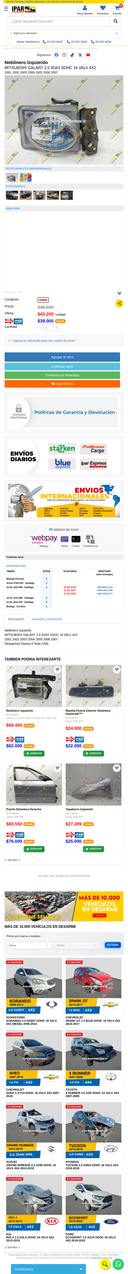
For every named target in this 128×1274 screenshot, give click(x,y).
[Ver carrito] (117, 10)
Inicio (9, 1)
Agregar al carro (62, 357)
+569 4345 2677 (105, 593)
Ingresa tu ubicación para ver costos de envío (44, 340)
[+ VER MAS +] (12, 860)
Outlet (29, 1)
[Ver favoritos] (103, 10)
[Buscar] (115, 21)
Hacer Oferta (62, 384)
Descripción (16, 619)
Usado (43, 299)
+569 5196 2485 (105, 590)
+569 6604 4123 (105, 587)
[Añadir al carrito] (34, 753)
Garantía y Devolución (48, 1)
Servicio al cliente (73, 1)
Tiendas (19, 1)
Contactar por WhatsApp (62, 375)
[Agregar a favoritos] (119, 294)
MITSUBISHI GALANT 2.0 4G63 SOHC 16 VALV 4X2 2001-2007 (44, 48)
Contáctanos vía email (101, 1258)
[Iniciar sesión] (85, 10)
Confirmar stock (62, 366)
